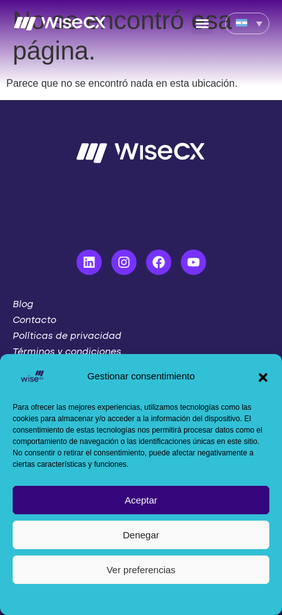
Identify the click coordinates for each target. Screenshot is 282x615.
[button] (263, 376)
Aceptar (141, 500)
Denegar (141, 534)
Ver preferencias (140, 569)
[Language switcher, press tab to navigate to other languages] (247, 23)
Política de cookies (134, 598)
